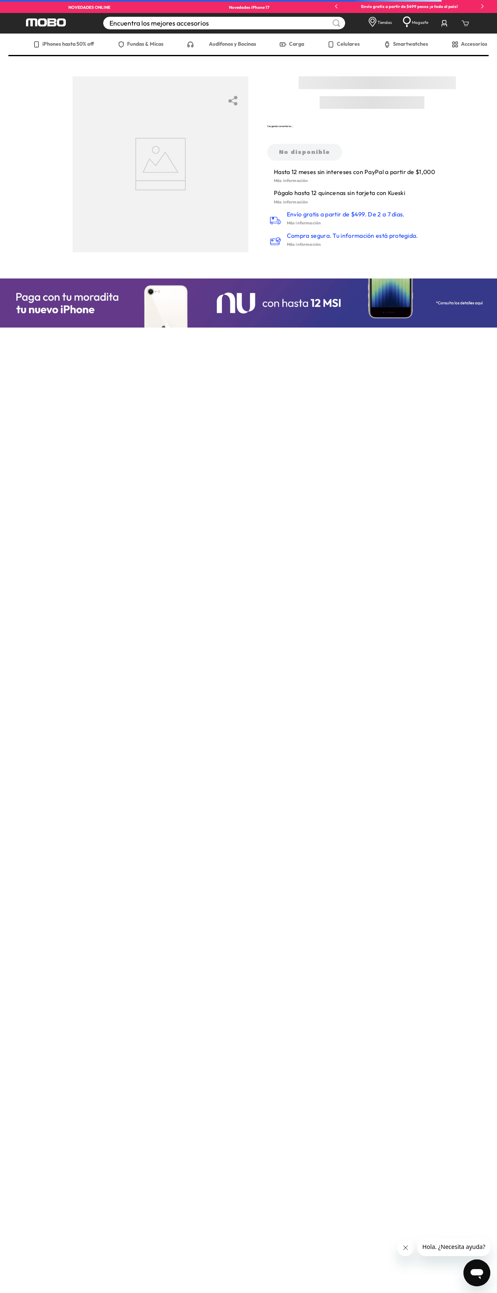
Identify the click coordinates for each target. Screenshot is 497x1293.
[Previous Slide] (336, 6)
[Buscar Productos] (336, 23)
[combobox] (224, 23)
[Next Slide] (482, 6)
